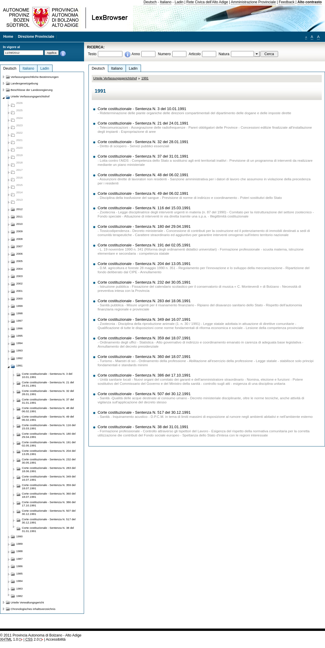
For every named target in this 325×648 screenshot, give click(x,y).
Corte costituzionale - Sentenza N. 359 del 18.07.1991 (144, 338)
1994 (19, 343)
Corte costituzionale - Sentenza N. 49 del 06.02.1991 (143, 193)
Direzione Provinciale (36, 37)
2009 (19, 231)
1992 (19, 358)
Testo (92, 54)
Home (8, 37)
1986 (19, 566)
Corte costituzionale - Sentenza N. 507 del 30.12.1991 (144, 394)
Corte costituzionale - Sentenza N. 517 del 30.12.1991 (144, 412)
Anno (136, 54)
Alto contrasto (310, 2)
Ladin (179, 2)
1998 (19, 313)
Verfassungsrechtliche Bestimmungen (35, 76)
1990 (19, 536)
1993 (19, 350)
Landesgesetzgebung (24, 83)
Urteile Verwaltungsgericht (27, 602)
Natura (224, 54)
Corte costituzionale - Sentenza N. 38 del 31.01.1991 (143, 427)
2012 (19, 209)
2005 (19, 261)
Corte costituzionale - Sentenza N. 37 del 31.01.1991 (143, 156)
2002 (19, 283)
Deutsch (150, 2)
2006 (19, 253)
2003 (19, 276)
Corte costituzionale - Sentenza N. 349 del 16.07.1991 (144, 319)
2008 (19, 238)
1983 (19, 588)
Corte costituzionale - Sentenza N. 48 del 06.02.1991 (143, 175)
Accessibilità (55, 639)
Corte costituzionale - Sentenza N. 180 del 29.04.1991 (144, 226)
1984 (19, 580)
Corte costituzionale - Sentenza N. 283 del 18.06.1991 (144, 301)
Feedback (286, 2)
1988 (19, 551)
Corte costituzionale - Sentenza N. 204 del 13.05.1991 (144, 263)
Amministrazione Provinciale (253, 2)
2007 (19, 246)
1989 (19, 543)
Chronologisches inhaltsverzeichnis (33, 609)
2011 (19, 216)
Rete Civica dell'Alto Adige (207, 2)
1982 (19, 596)
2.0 (32, 639)
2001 (19, 290)
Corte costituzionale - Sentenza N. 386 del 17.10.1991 (144, 375)
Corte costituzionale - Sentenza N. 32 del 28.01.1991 (143, 142)
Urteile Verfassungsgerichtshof (115, 78)
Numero (164, 54)
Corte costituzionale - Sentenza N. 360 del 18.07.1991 (144, 356)
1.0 (9, 639)
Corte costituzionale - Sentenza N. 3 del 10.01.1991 (142, 109)
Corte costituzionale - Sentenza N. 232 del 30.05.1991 (144, 282)
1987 (19, 558)
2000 (19, 298)
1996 (19, 328)
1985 (19, 573)
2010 (19, 223)
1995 (19, 335)
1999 (19, 305)
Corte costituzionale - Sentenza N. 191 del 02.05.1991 (144, 245)
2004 (19, 268)
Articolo (195, 54)
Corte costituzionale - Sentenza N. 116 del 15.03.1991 (144, 208)
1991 (144, 78)
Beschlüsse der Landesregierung (31, 89)
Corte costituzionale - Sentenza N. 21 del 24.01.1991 (143, 123)
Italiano (165, 2)
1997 (19, 320)
